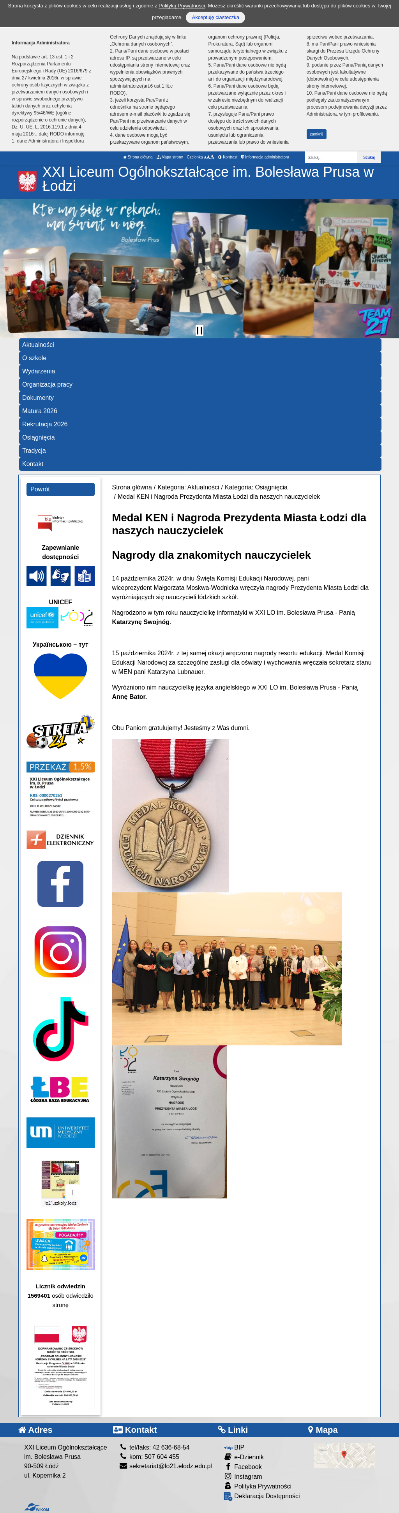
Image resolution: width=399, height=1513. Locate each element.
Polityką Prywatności (182, 6)
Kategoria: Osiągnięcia (256, 487)
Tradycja (34, 450)
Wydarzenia (38, 371)
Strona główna (138, 157)
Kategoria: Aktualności (188, 487)
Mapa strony (170, 157)
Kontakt (32, 464)
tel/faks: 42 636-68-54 (154, 1447)
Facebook (243, 1466)
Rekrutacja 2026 (45, 424)
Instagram (243, 1476)
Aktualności (38, 344)
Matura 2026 (39, 411)
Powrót (40, 489)
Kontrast (227, 157)
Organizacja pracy (47, 384)
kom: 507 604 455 (149, 1456)
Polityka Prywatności (257, 1486)
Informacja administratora (265, 157)
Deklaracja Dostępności (262, 1496)
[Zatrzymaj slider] (199, 330)
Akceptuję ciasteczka (215, 17)
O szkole (34, 358)
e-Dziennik (244, 1456)
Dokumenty (38, 397)
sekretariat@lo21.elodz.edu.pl (165, 1466)
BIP (234, 1447)
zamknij (316, 134)
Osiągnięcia (38, 437)
